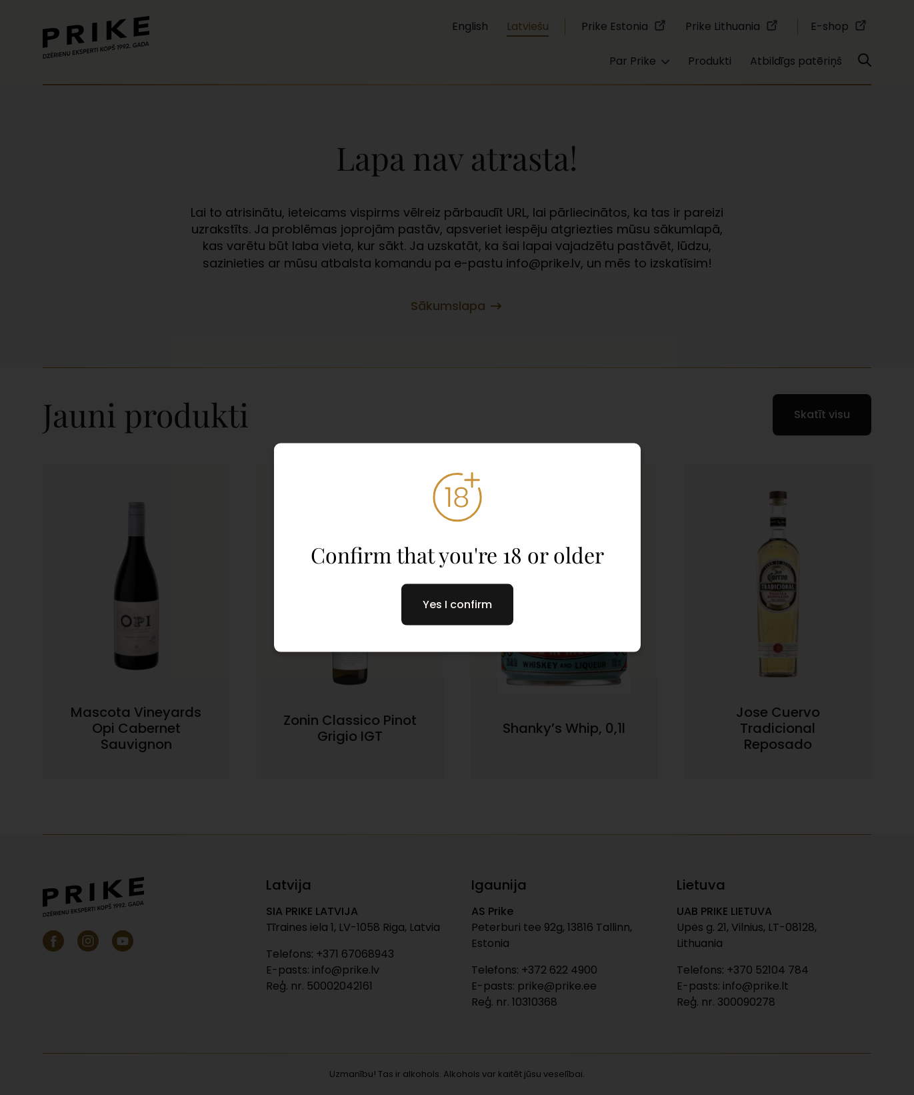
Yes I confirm (457, 604)
